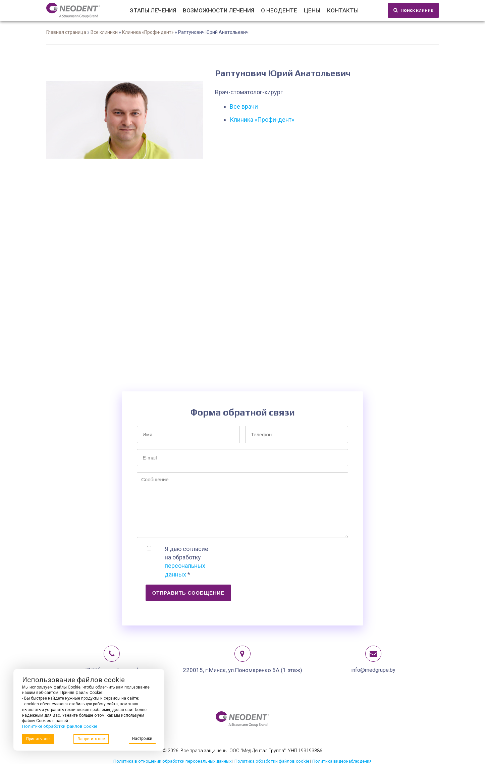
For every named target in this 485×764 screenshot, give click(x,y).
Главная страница (66, 32)
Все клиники (104, 32)
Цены (312, 10)
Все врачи (244, 106)
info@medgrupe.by (373, 670)
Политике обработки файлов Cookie (59, 726)
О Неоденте (279, 10)
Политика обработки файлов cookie (271, 761)
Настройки (142, 738)
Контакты (343, 10)
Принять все (38, 738)
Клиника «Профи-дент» (148, 32)
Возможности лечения (218, 10)
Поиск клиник (413, 10)
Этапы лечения (153, 10)
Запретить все (91, 738)
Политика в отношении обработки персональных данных (172, 761)
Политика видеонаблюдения (342, 761)
